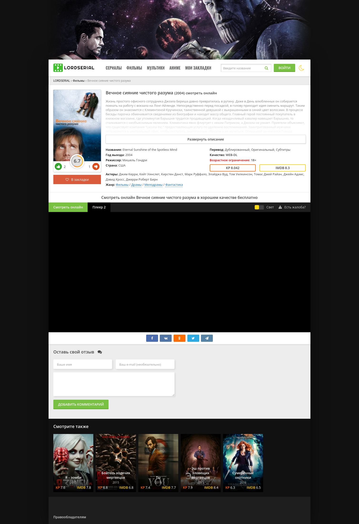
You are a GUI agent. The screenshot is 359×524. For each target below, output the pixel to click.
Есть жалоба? (292, 207)
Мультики (156, 68)
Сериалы (114, 68)
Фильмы (134, 68)
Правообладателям (69, 517)
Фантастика (174, 184)
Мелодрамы (154, 184)
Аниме (174, 68)
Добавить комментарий (81, 404)
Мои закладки (198, 68)
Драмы (136, 184)
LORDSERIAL (61, 81)
